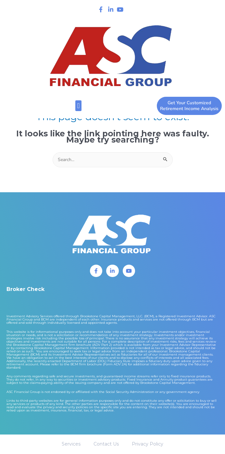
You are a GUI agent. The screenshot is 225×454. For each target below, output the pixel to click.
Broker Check (25, 289)
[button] (78, 105)
